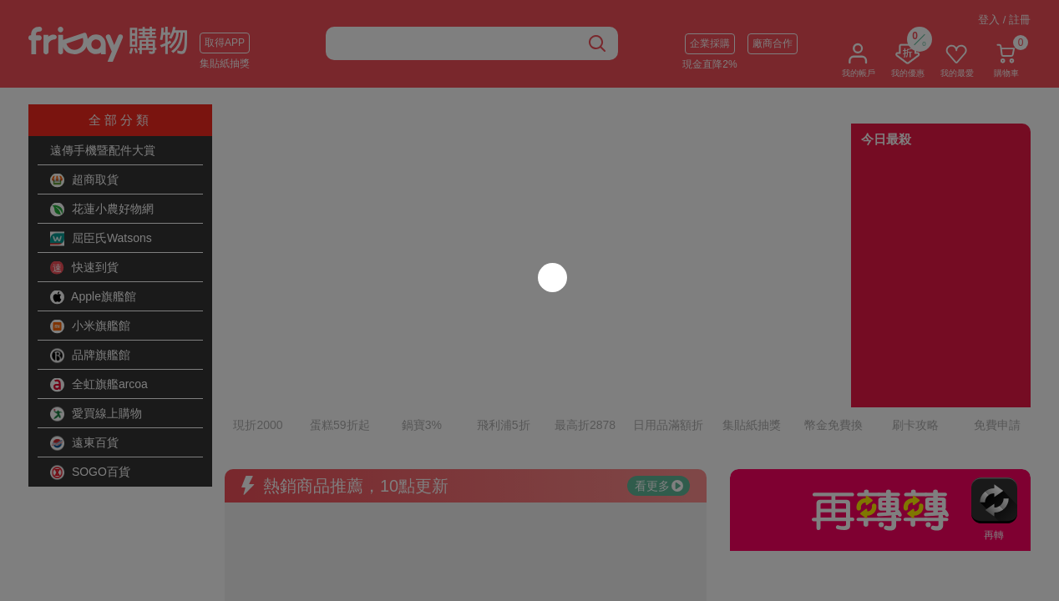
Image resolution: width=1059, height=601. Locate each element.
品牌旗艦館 (90, 355)
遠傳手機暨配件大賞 (102, 150)
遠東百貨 (84, 443)
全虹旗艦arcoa (99, 384)
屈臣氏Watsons (101, 238)
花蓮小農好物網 (102, 209)
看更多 (659, 413)
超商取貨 (84, 180)
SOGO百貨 (90, 472)
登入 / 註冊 (1004, 19)
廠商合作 (772, 43)
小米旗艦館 (90, 326)
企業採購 (710, 43)
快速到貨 (84, 267)
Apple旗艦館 (93, 297)
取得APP (225, 42)
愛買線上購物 (96, 414)
